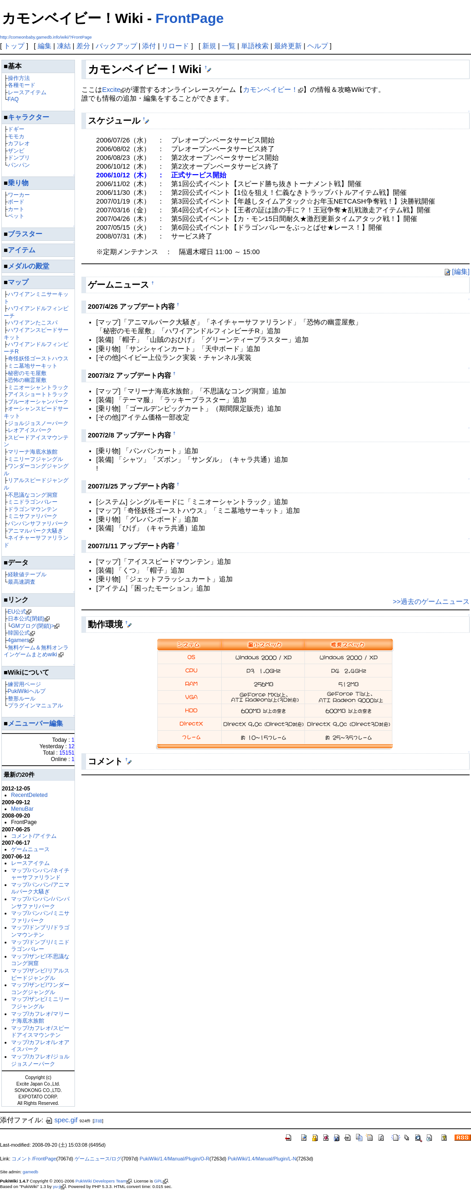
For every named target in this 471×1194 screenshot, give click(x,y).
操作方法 (19, 78)
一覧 (229, 46)
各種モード (21, 85)
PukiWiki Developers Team (100, 1181)
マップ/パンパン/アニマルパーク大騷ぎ (40, 888)
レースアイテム (27, 92)
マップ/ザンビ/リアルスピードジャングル (40, 974)
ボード (16, 202)
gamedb (30, 1172)
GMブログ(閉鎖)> (32, 626)
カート (16, 209)
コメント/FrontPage (33, 1158)
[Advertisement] (189, 803)
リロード (175, 46)
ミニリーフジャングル (35, 459)
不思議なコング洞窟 (32, 495)
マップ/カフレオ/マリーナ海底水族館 (40, 1017)
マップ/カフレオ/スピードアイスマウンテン (40, 1032)
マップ (18, 282)
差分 (83, 46)
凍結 (64, 46)
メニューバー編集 (35, 723)
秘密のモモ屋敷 (27, 373)
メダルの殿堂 (28, 266)
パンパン (19, 165)
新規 (209, 46)
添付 (149, 46)
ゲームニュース (30, 849)
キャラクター (28, 117)
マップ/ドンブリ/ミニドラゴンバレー (40, 946)
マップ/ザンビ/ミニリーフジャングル (40, 1003)
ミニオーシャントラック (38, 387)
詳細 (98, 1121)
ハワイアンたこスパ (32, 322)
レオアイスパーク (30, 430)
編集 (45, 46)
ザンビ (16, 151)
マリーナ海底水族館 (32, 452)
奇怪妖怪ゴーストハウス (38, 358)
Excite (111, 89)
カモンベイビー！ (270, 89)
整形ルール (21, 698)
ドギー (16, 129)
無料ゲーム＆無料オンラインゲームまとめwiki (36, 651)
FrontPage (189, 18)
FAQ (13, 99)
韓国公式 (19, 633)
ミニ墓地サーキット (32, 366)
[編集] (456, 271)
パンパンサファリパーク (38, 523)
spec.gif (61, 1120)
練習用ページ (24, 684)
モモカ (16, 136)
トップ (14, 46)
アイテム (21, 250)
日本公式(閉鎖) (26, 618)
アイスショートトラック (38, 394)
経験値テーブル (27, 574)
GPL (158, 1181)
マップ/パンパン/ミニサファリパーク (40, 917)
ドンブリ (19, 157)
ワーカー (19, 195)
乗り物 (18, 183)
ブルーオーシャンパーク (38, 401)
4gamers (18, 640)
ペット (16, 216)
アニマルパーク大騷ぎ (35, 531)
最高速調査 (21, 582)
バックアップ (116, 46)
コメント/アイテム (34, 836)
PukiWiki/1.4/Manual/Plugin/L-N (262, 1158)
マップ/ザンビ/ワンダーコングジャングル (40, 988)
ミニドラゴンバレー (32, 502)
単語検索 (255, 46)
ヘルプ (317, 46)
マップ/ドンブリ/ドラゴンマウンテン (40, 931)
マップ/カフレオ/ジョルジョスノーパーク (40, 1060)
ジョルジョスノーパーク (38, 423)
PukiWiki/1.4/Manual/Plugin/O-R (175, 1158)
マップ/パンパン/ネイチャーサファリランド (40, 874)
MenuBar (22, 809)
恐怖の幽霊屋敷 (27, 380)
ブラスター (25, 234)
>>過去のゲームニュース (431, 601)
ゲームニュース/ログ (98, 1158)
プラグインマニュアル (35, 705)
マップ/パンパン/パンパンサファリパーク (40, 903)
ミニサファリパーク (32, 516)
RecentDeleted (29, 795)
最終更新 (288, 46)
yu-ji (57, 1186)
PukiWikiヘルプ (27, 691)
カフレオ (19, 143)
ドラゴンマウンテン (32, 509)
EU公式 (17, 611)
